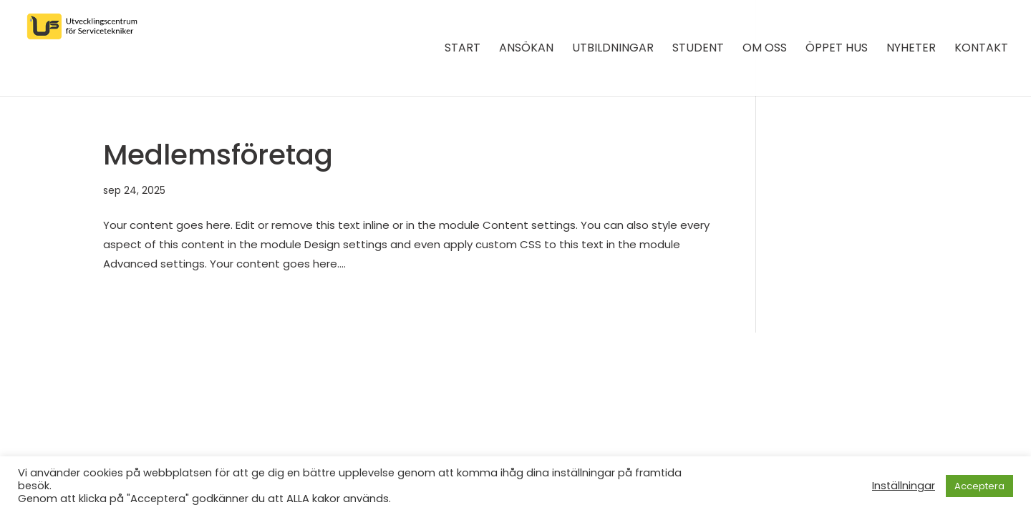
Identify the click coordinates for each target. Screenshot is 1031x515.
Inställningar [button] (903, 485)
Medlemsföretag (218, 155)
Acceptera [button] (979, 486)
